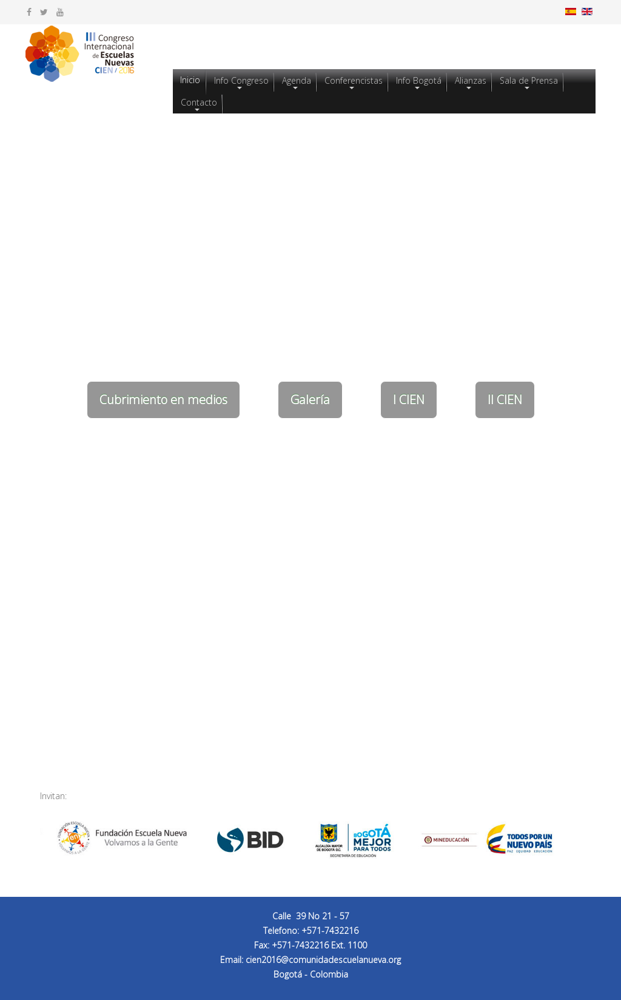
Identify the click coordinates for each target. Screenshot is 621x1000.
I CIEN (409, 399)
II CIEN (505, 399)
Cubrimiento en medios (163, 399)
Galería (310, 399)
